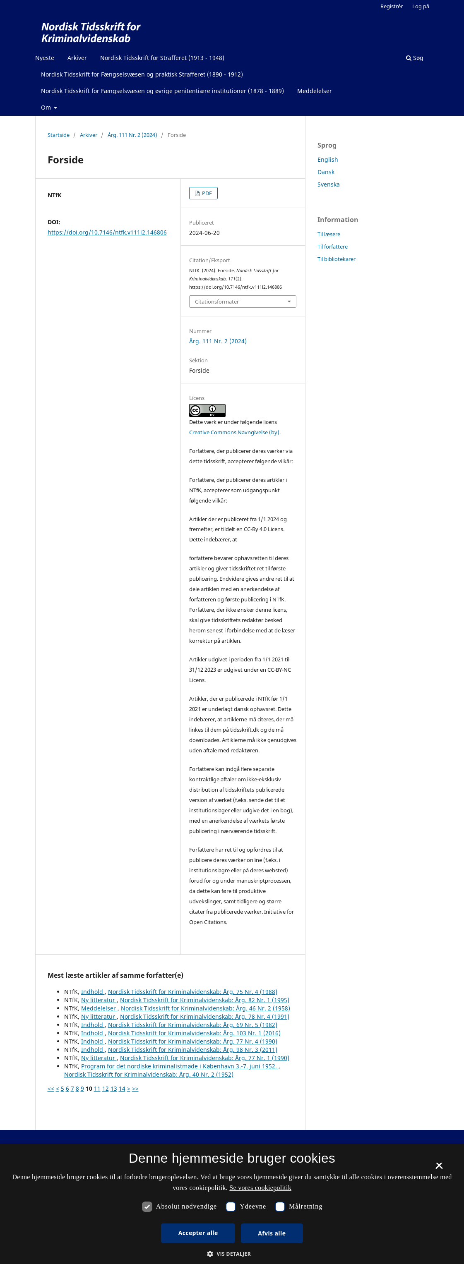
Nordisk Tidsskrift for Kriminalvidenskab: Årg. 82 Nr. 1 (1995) (204, 1000)
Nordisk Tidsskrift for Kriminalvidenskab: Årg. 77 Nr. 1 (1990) (204, 1058)
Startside (59, 135)
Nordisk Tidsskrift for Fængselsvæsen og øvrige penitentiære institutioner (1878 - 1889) (162, 91)
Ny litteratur (99, 1000)
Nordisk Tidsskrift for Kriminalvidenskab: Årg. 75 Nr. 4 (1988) (192, 992)
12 (105, 1088)
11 (97, 1088)
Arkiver (77, 58)
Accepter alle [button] (198, 1233)
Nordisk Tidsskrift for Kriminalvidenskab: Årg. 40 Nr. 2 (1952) (148, 1074)
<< (51, 1088)
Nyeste (44, 58)
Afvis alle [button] (272, 1233)
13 (114, 1088)
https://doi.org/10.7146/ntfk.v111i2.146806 (107, 232)
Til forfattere (332, 246)
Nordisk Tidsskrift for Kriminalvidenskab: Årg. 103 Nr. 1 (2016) (194, 1033)
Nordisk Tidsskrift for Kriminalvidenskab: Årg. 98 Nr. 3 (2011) (192, 1049)
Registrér (391, 6)
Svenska (328, 184)
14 (122, 1088)
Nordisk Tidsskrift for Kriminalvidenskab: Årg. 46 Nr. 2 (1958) (205, 1008)
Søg (414, 58)
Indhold (93, 992)
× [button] (439, 1168)
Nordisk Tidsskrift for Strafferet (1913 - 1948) (162, 58)
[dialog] (232, 1204)
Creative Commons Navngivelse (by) (234, 432)
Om (47, 107)
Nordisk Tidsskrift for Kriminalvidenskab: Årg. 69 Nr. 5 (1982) (192, 1025)
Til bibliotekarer (336, 259)
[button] (232, 1254)
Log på (420, 6)
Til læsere (328, 234)
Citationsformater (217, 301)
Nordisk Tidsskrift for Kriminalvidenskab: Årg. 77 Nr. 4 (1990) (192, 1041)
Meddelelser (314, 91)
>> (135, 1088)
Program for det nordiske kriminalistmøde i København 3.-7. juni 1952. (180, 1066)
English (327, 159)
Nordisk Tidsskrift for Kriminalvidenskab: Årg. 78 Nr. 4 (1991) (204, 1016)
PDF (206, 193)
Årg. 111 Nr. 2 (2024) (132, 135)
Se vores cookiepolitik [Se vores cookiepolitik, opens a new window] (260, 1187)
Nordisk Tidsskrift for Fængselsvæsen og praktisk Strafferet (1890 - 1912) (142, 74)
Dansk (325, 172)
